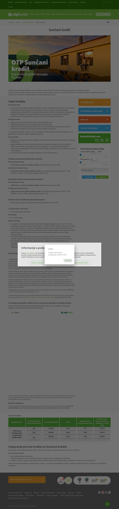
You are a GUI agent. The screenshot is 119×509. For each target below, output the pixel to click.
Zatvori (68, 260)
